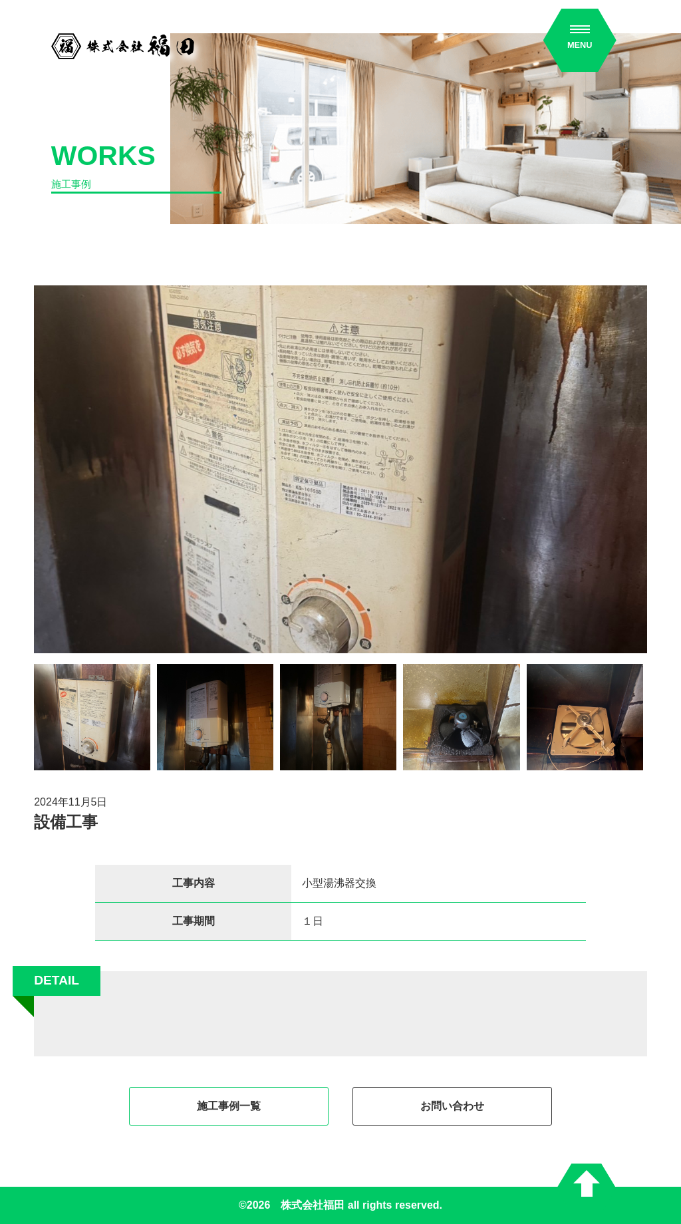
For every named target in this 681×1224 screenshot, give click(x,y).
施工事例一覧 (229, 1106)
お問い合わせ (452, 1106)
